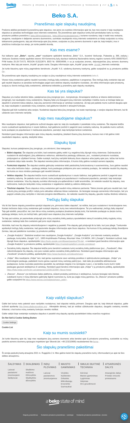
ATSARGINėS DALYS (113, 373)
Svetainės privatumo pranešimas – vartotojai (57, 415)
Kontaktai (52, 5)
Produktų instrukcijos (71, 5)
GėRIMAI (84, 373)
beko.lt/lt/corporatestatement (65, 36)
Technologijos (91, 5)
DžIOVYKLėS (31, 375)
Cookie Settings (9, 322)
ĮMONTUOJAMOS (50, 378)
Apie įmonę (39, 5)
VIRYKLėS (65, 373)
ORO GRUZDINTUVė (88, 384)
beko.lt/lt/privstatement (41, 36)
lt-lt (104, 5)
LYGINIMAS (85, 378)
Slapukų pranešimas (30, 415)
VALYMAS (84, 381)
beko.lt (95, 76)
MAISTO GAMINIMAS (89, 376)
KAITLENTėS (66, 376)
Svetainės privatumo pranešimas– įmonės (91, 415)
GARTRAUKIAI (66, 387)
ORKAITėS (65, 378)
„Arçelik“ (98, 64)
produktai (26, 5)
